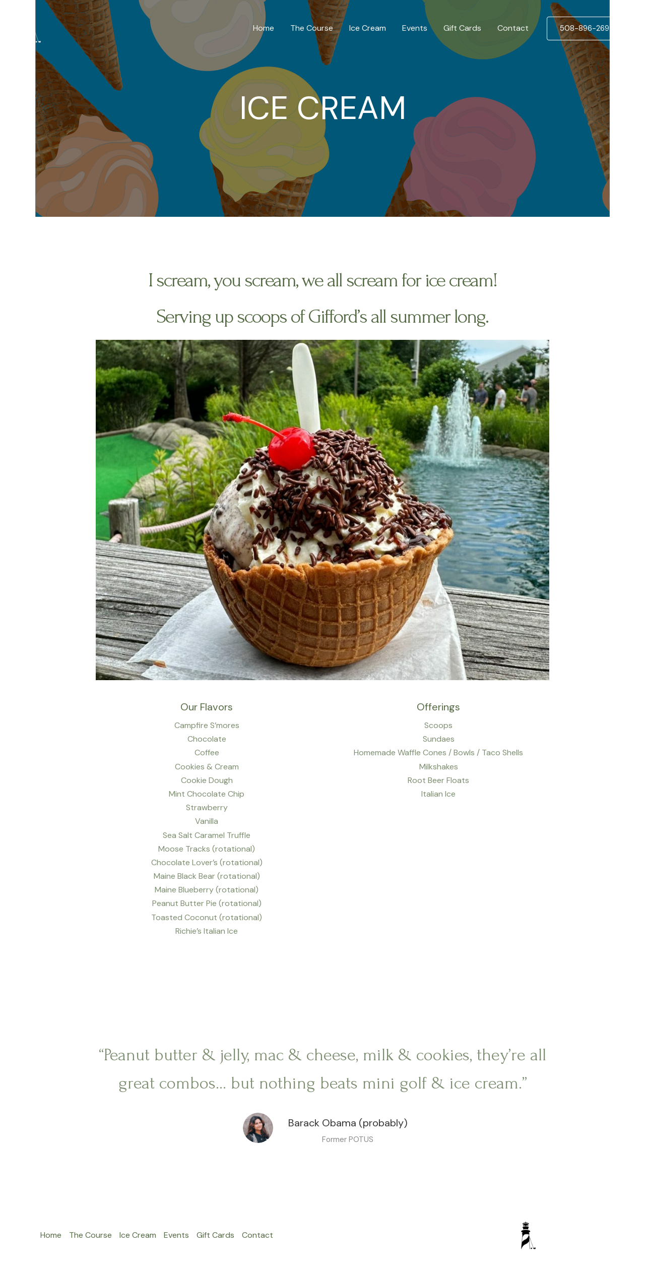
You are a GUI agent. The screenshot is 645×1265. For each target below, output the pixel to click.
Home (263, 28)
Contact (513, 28)
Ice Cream (367, 28)
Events (414, 28)
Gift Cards (462, 28)
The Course (311, 28)
